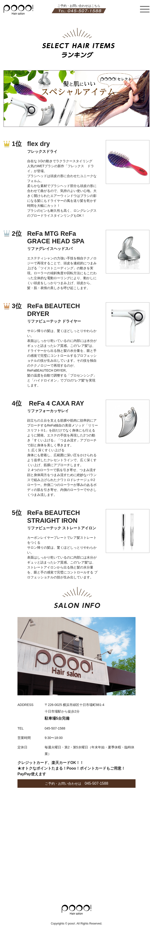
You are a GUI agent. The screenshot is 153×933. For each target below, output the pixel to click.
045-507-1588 (96, 783)
